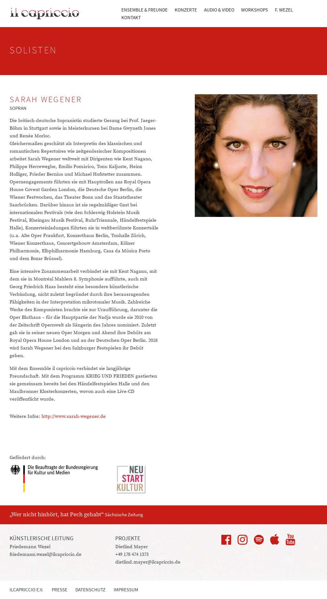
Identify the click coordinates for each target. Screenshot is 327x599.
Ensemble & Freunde (144, 10)
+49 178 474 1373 (131, 554)
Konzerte (186, 10)
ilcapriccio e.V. (26, 590)
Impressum (126, 590)
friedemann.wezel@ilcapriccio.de (45, 554)
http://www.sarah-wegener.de (74, 416)
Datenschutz (90, 590)
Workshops (254, 10)
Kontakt (131, 17)
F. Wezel (284, 10)
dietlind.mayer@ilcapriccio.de (147, 562)
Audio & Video (219, 10)
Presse (59, 590)
